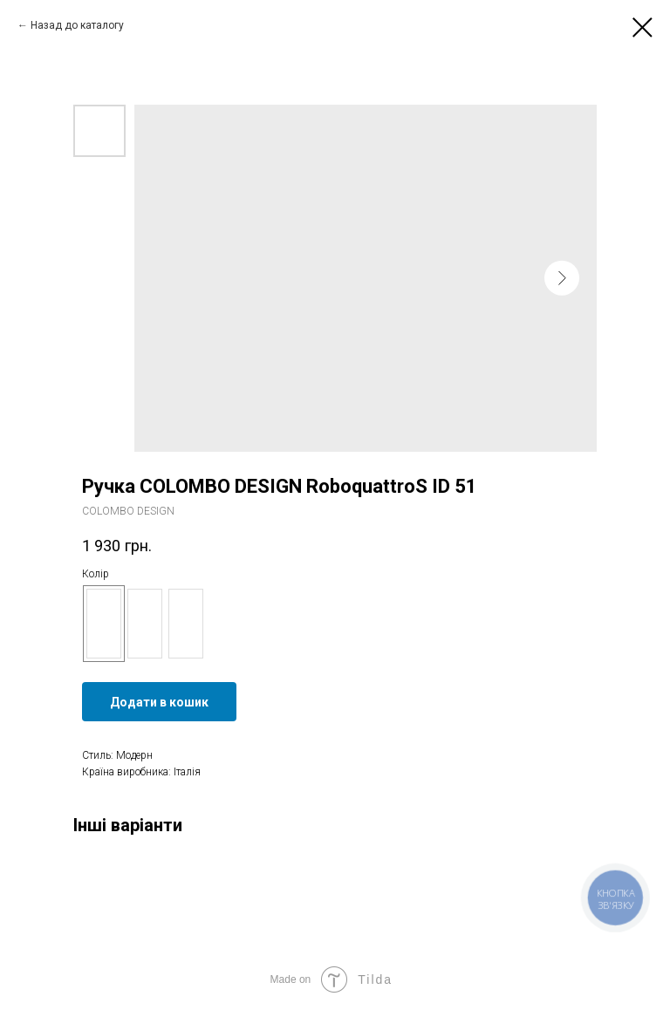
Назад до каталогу (77, 25)
